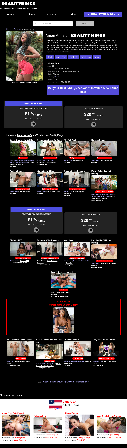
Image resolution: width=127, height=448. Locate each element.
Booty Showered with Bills (21, 140)
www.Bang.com (55, 409)
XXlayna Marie (79, 361)
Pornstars (52, 14)
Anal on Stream (16, 171)
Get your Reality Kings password (58, 382)
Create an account (50, 158)
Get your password (77, 158)
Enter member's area (50, 189)
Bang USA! (69, 401)
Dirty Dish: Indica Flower (104, 340)
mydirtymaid (20, 437)
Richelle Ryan (69, 361)
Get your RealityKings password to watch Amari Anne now (83, 90)
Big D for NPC (16, 240)
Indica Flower (97, 361)
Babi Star (10, 361)
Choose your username (104, 191)
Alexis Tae (76, 261)
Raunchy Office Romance (48, 240)
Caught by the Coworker (75, 171)
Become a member (104, 158)
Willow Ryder (23, 160)
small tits (73, 57)
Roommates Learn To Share (49, 140)
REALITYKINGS (18, 4)
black (50, 57)
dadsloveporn (52, 435)
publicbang (114, 435)
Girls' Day (68, 240)
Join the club (21, 358)
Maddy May (50, 364)
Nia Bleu (31, 160)
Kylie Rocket (85, 261)
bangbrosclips (84, 437)
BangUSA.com (19, 440)
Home (10, 14)
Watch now (23, 158)
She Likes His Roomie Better (19, 340)
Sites (73, 14)
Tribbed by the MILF (73, 340)
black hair (61, 57)
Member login (82, 382)
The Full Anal (70, 140)
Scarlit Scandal (41, 364)
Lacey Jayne (50, 160)
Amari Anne (14, 160)
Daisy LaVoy (23, 162)
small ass (86, 57)
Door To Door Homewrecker (63, 272)
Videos (31, 14)
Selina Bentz (14, 162)
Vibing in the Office (45, 171)
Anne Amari (63, 303)
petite (97, 57)
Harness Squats (98, 140)
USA (57, 77)
